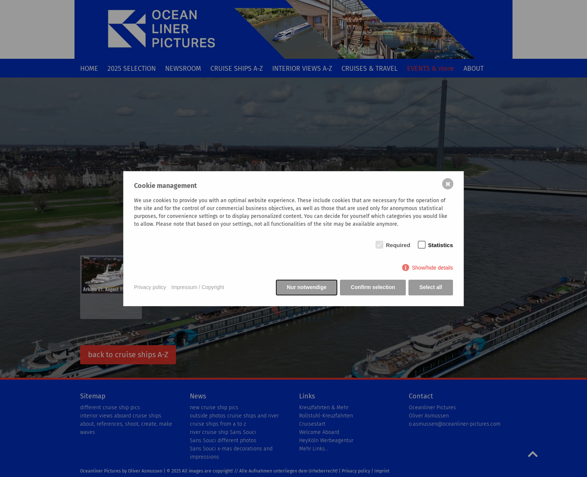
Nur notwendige (306, 287)
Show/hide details (432, 268)
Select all (430, 287)
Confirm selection (373, 287)
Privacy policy (150, 287)
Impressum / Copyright (197, 287)
